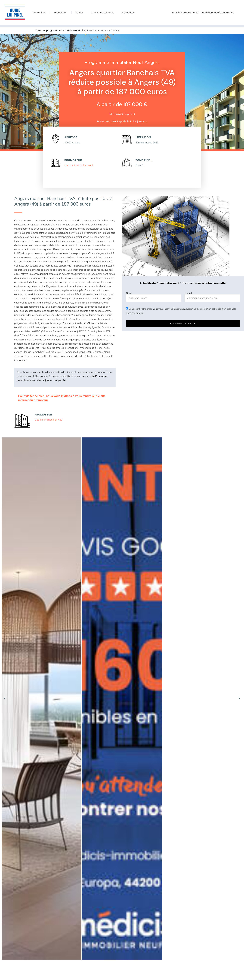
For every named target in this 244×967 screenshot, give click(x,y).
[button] (4, 698)
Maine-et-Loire (76, 30)
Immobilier (39, 12)
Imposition (60, 12)
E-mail (188, 293)
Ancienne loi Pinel (103, 12)
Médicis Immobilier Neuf (78, 165)
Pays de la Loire (96, 30)
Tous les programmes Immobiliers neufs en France (204, 12)
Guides (80, 12)
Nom (129, 293)
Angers (115, 30)
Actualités (128, 12)
